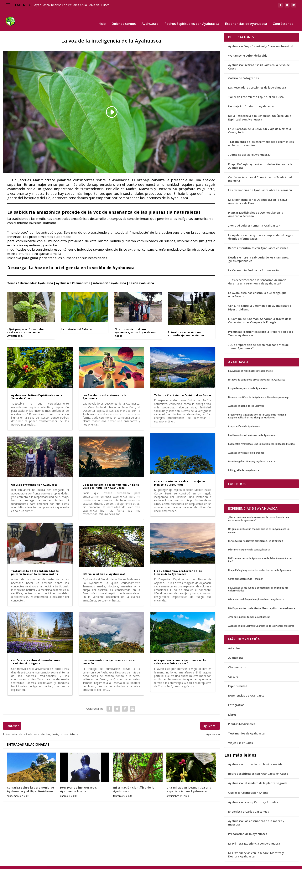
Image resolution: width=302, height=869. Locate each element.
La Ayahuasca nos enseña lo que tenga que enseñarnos (257, 288)
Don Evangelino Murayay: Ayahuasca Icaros (78, 783)
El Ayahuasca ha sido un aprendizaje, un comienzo (186, 328)
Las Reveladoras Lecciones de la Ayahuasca (104, 391)
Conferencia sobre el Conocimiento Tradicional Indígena (35, 656)
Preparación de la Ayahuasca (247, 828)
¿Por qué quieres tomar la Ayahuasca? (254, 220)
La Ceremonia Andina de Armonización (254, 264)
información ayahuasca (109, 277)
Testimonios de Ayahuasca (246, 727)
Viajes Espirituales (240, 737)
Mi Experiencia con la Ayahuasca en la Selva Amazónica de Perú (180, 656)
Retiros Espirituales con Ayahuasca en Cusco (258, 242)
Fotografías (236, 699)
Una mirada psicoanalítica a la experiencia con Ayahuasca (188, 783)
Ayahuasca (150, 18)
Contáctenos (283, 18)
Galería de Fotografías (243, 72)
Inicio (101, 18)
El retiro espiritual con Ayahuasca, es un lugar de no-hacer (135, 327)
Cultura (233, 671)
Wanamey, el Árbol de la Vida (248, 50)
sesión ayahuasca (141, 277)
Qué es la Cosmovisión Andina (248, 787)
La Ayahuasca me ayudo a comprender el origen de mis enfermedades (260, 231)
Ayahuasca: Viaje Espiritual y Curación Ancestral (260, 40)
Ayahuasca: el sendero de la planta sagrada (257, 777)
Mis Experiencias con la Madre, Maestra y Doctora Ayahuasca (256, 848)
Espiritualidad (237, 680)
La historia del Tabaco (76, 323)
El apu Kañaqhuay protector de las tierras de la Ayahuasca (178, 566)
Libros (232, 709)
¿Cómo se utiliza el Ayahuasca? (104, 568)
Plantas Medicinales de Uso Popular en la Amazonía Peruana (255, 208)
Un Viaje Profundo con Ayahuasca (34, 479)
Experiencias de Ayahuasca (246, 18)
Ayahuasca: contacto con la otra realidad (256, 758)
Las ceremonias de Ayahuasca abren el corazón (109, 656)
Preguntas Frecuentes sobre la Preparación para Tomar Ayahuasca (260, 327)
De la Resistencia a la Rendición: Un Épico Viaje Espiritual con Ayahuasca (111, 480)
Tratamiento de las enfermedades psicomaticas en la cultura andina (35, 566)
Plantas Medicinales (241, 718)
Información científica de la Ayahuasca (133, 783)
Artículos (234, 642)
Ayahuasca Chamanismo (73, 277)
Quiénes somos (124, 18)
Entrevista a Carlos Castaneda (248, 806)
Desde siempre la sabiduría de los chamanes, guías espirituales (258, 253)
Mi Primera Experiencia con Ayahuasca (254, 838)
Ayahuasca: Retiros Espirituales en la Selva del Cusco (72, 5)
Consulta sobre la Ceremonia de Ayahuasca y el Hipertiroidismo (30, 783)
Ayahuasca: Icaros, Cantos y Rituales (253, 796)
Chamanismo (237, 661)
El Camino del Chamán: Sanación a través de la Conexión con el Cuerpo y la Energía (260, 314)
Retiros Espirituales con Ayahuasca (191, 18)
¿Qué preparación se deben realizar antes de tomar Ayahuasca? (26, 327)
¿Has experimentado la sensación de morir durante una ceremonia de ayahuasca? (257, 275)
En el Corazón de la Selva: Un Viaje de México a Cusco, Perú (179, 477)
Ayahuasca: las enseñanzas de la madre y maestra (256, 816)
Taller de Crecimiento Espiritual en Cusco (182, 389)
